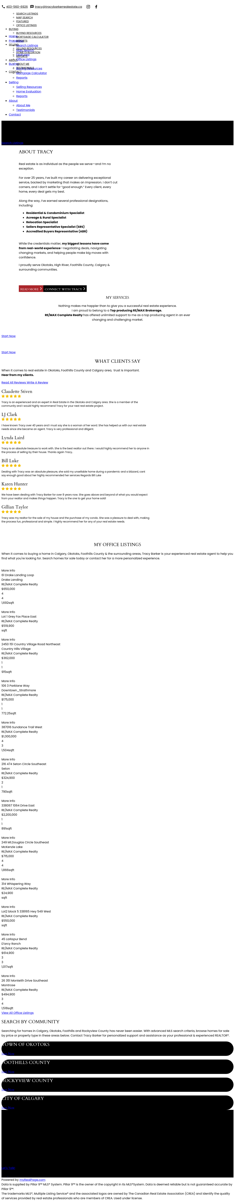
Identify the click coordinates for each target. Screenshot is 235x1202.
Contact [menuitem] (15, 72)
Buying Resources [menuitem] (29, 33)
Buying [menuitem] (13, 29)
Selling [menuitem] (14, 44)
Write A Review (37, 382)
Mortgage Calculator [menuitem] (32, 37)
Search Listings (12, 143)
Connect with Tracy (63, 289)
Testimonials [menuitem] (25, 68)
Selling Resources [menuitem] (29, 48)
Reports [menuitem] (21, 41)
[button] (12, 143)
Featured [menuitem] (22, 21)
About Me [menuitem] (22, 64)
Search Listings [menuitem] (27, 13)
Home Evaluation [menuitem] (28, 52)
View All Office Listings (17, 1013)
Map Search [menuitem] (24, 17)
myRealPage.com (33, 1180)
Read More (29, 289)
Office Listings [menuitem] (26, 25)
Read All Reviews (13, 382)
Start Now (8, 336)
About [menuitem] (13, 60)
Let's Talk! (8, 1168)
